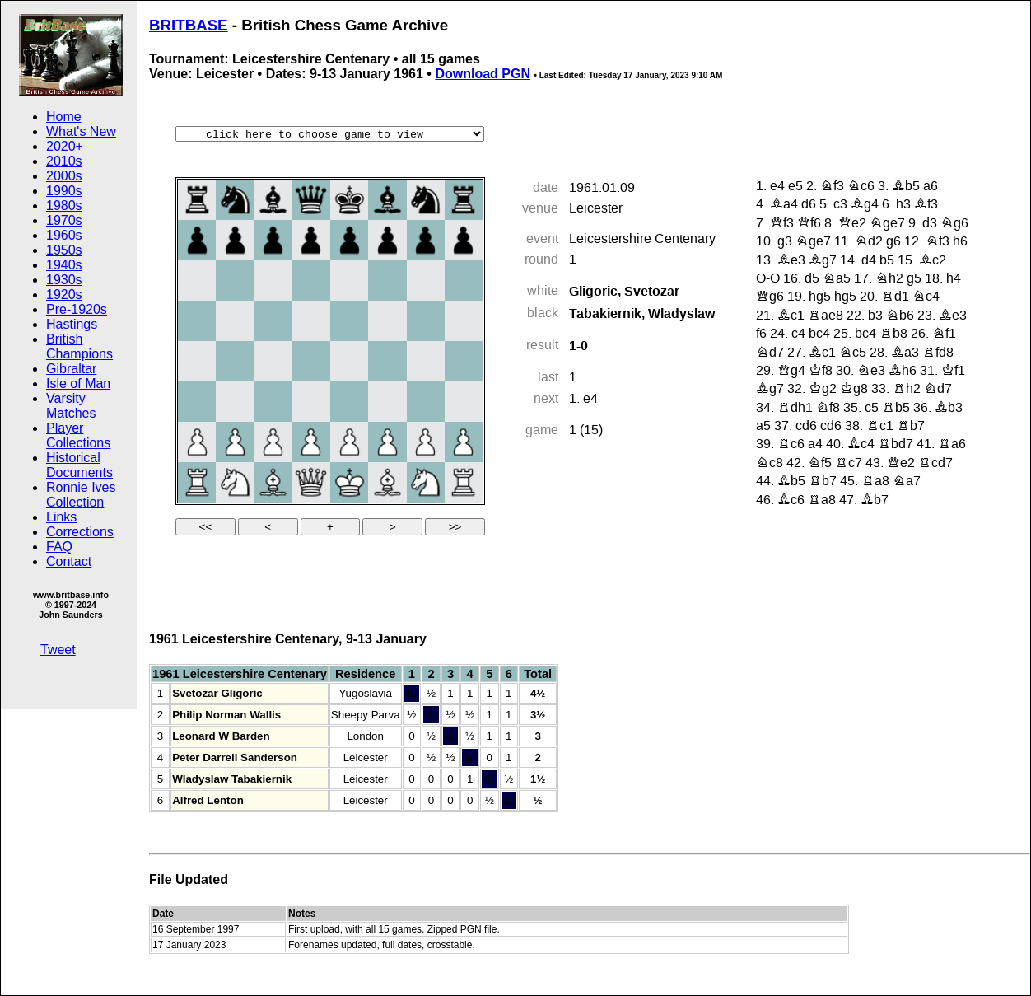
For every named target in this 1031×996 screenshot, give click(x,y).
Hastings (71, 324)
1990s (64, 191)
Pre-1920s (76, 309)
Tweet (58, 650)
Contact (68, 561)
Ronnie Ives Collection (81, 494)
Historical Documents (79, 465)
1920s (64, 295)
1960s (64, 235)
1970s (64, 220)
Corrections (80, 532)
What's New (81, 131)
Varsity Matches (71, 405)
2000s (64, 176)
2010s (64, 161)
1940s (64, 265)
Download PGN (482, 74)
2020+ (64, 146)
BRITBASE (188, 25)
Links (61, 517)
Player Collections (78, 435)
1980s (64, 206)
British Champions (79, 346)
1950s (64, 250)
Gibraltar (71, 369)
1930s (64, 280)
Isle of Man (78, 383)
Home (64, 117)
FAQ (59, 547)
